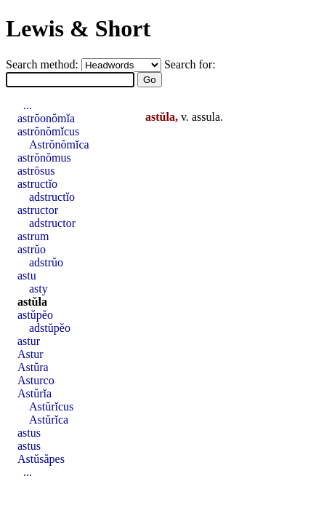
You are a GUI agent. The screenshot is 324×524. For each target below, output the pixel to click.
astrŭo (31, 249)
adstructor (52, 223)
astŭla (32, 301)
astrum (33, 236)
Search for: (190, 64)
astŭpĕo (35, 315)
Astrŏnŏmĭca (59, 144)
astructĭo (37, 184)
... (27, 105)
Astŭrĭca (48, 419)
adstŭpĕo (49, 328)
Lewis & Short (78, 28)
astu (26, 275)
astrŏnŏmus (44, 157)
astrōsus (36, 170)
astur (28, 341)
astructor (37, 210)
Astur (30, 354)
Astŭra (33, 367)
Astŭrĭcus (51, 406)
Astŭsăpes (41, 459)
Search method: (43, 64)
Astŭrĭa (34, 393)
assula (206, 117)
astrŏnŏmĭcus (48, 131)
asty (38, 288)
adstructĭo (52, 197)
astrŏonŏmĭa (46, 118)
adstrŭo (46, 262)
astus (29, 432)
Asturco (35, 380)
